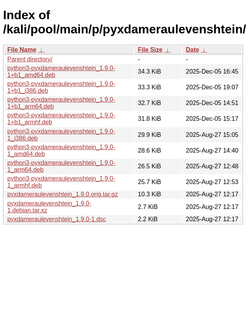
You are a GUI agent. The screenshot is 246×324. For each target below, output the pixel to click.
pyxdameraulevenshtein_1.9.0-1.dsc (56, 219)
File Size (150, 49)
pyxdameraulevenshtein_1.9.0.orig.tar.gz (62, 194)
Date (192, 49)
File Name (21, 49)
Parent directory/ (29, 59)
